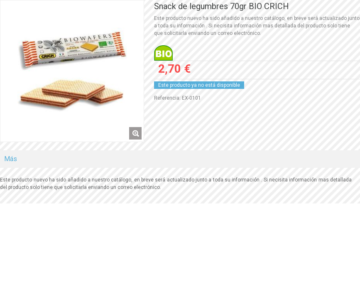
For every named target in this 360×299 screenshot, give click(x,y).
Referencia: (167, 98)
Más (10, 159)
